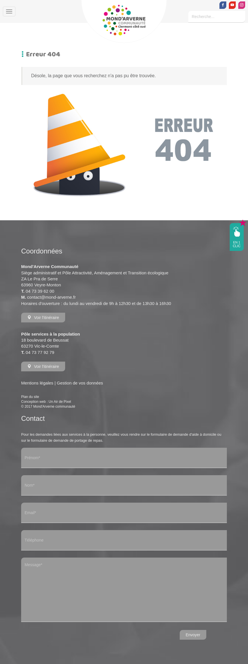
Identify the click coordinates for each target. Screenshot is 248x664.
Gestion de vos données (80, 382)
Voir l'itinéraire (43, 317)
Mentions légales (37, 382)
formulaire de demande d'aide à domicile (183, 434)
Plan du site (30, 397)
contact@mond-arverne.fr (51, 297)
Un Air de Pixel (60, 402)
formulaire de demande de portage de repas (66, 440)
